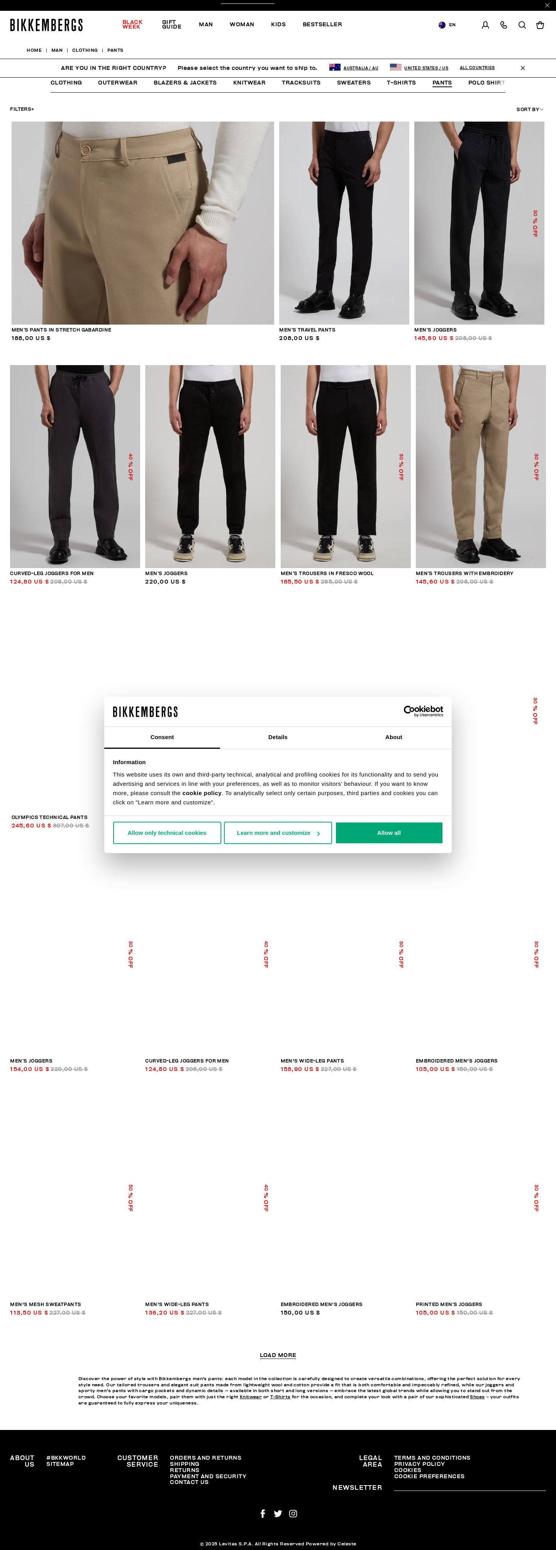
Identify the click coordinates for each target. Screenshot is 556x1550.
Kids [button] (278, 24)
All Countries (477, 49)
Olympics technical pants (50, 817)
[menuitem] (138, 25)
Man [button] (206, 24)
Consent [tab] (162, 737)
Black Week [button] (132, 24)
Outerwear (117, 83)
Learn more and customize (278, 832)
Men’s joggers (435, 330)
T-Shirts (401, 83)
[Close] (547, 5)
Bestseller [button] (322, 24)
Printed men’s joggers (449, 1304)
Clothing (66, 83)
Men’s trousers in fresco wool (327, 573)
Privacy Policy (419, 1464)
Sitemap (60, 1464)
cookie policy (202, 793)
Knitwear (249, 83)
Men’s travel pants (307, 330)
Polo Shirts (488, 83)
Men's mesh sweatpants (45, 1304)
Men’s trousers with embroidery (465, 573)
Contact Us (189, 1482)
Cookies (408, 1470)
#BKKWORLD (66, 1458)
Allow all (389, 832)
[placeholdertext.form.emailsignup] (470, 1488)
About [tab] (393, 737)
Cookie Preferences (429, 1476)
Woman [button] (242, 24)
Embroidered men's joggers (457, 1061)
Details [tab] (278, 737)
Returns (184, 1470)
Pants (442, 83)
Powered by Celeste (331, 1544)
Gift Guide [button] (171, 24)
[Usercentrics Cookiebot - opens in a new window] (409, 711)
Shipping (185, 1464)
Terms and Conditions (432, 1458)
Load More (278, 1355)
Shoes (477, 1397)
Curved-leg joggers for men (52, 573)
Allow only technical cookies (166, 832)
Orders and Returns (205, 1458)
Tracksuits (301, 83)
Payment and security (208, 1476)
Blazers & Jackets (185, 83)
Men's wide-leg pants (312, 1061)
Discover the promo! (278, 5)
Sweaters (354, 83)
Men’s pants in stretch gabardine (62, 330)
